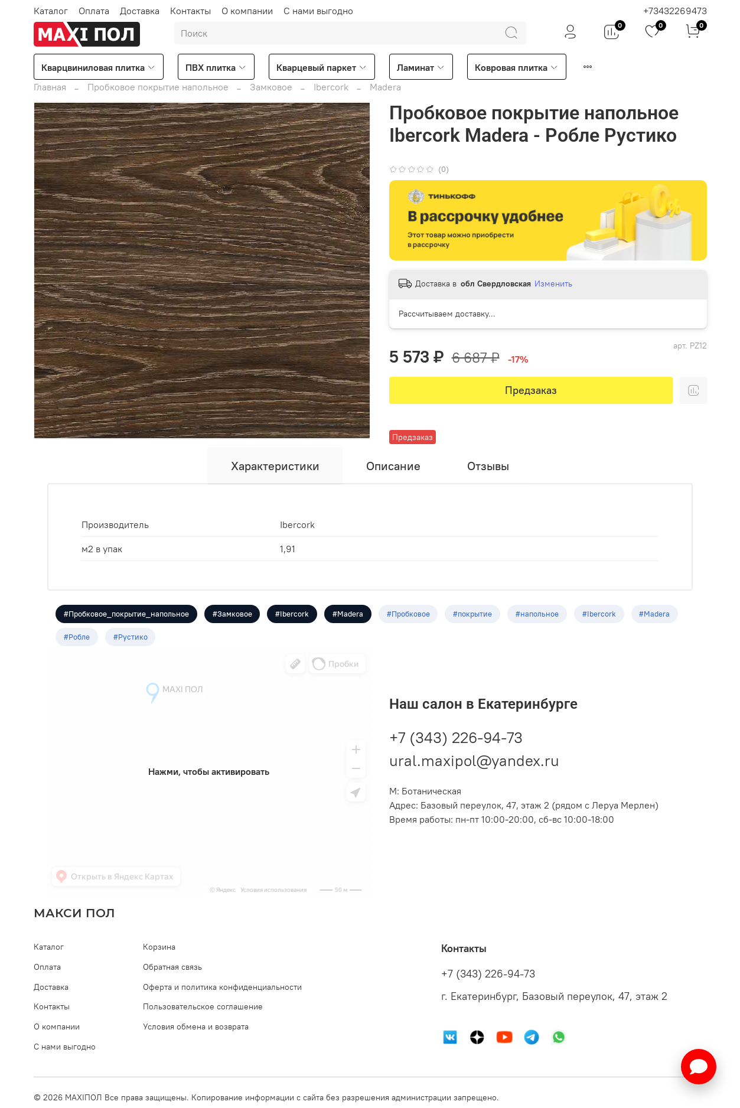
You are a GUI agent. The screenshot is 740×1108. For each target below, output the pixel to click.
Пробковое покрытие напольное (158, 87)
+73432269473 (675, 11)
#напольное (538, 614)
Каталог (51, 11)
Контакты (190, 11)
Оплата (94, 11)
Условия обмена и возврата (196, 1026)
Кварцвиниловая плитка (98, 67)
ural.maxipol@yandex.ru (474, 761)
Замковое (271, 87)
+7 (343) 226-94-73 (456, 738)
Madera (385, 87)
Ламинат (421, 67)
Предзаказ (531, 390)
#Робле (77, 638)
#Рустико (130, 638)
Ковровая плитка (517, 67)
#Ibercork (292, 614)
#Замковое (232, 614)
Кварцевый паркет (321, 67)
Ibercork (331, 87)
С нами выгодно (318, 11)
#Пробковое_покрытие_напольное (126, 614)
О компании (247, 11)
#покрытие (473, 614)
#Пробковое (409, 614)
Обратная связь (172, 967)
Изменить (553, 283)
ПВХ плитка (216, 67)
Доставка (139, 11)
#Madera (348, 614)
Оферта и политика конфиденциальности (222, 987)
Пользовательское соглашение (203, 1006)
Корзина (159, 946)
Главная (50, 87)
